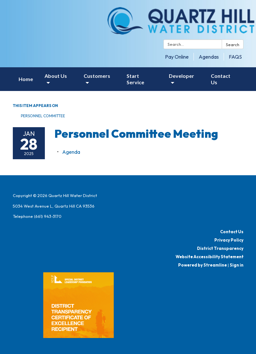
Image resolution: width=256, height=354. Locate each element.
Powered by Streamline (202, 265)
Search (232, 44)
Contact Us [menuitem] (220, 79)
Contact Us (232, 231)
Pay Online (177, 57)
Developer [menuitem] (181, 76)
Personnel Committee (43, 115)
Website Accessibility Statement (210, 256)
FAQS (235, 57)
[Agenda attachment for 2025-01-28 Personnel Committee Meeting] (71, 152)
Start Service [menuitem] (135, 79)
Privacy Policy (229, 240)
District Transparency (220, 248)
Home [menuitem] (26, 79)
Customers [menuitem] (97, 76)
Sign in (237, 265)
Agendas (209, 57)
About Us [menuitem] (56, 76)
